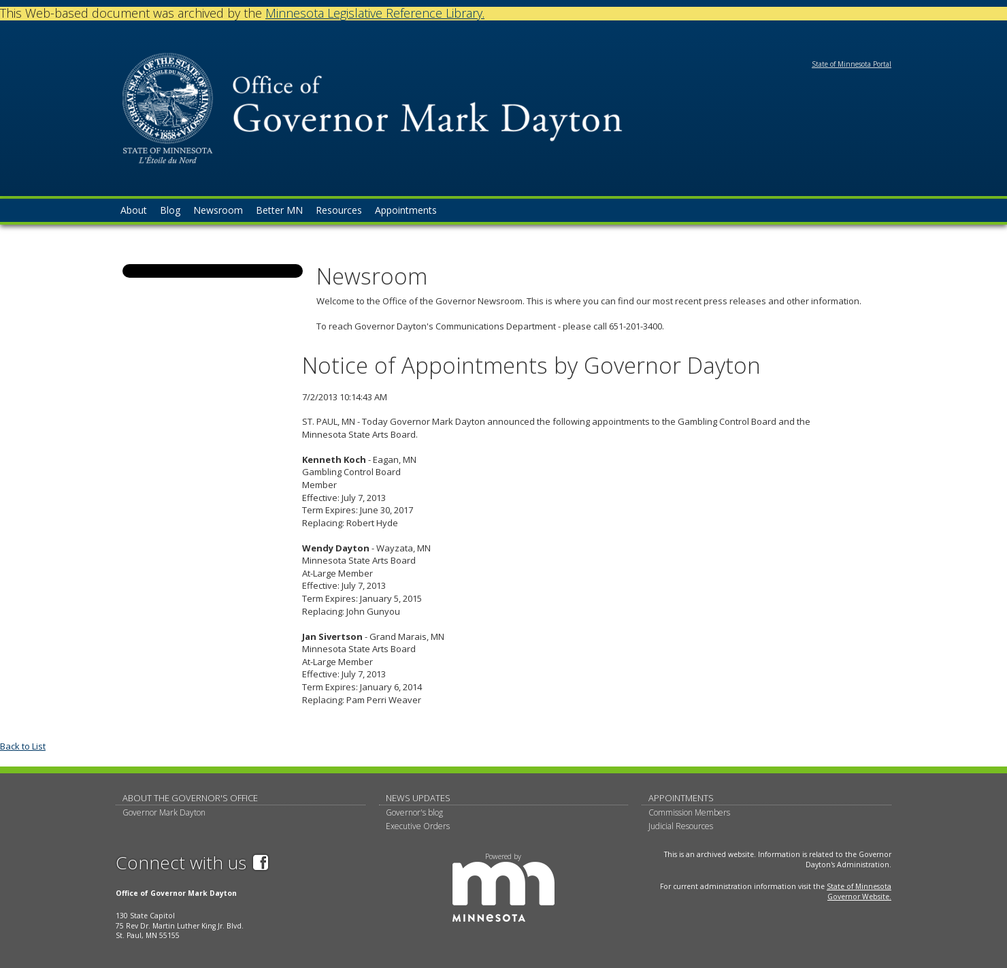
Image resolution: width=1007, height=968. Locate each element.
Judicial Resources (680, 826)
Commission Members (689, 812)
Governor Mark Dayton (163, 812)
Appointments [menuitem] (406, 210)
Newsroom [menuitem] (218, 210)
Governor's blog (414, 812)
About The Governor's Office (190, 798)
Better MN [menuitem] (279, 210)
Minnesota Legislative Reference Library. (374, 13)
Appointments (681, 798)
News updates (418, 798)
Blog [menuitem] (170, 210)
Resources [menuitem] (339, 210)
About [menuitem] (133, 210)
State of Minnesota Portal (851, 64)
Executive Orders (418, 826)
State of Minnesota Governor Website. (859, 891)
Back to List (23, 746)
